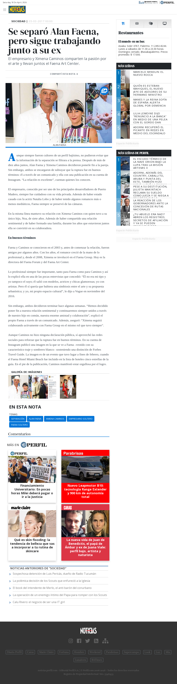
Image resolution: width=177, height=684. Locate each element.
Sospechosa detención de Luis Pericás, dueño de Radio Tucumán (54, 574)
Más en (27, 445)
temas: (13, 414)
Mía (168, 652)
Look (148, 652)
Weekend (95, 652)
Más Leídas (126, 66)
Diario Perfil (14, 652)
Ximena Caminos (55, 418)
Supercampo (131, 652)
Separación (17, 418)
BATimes (97, 660)
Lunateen (80, 660)
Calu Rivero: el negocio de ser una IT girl (39, 602)
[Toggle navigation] (5, 9)
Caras (30, 652)
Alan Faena (35, 418)
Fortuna (64, 652)
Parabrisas (112, 652)
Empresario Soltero (80, 418)
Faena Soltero (19, 424)
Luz (158, 652)
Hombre (79, 652)
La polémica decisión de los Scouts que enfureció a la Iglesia (51, 581)
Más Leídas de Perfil (133, 153)
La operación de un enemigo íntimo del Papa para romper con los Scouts (60, 595)
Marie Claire (46, 652)
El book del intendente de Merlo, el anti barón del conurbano (52, 588)
